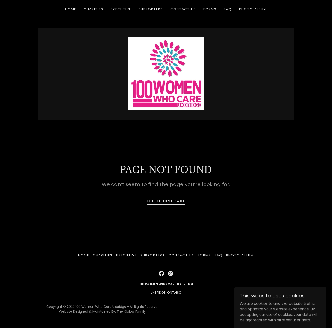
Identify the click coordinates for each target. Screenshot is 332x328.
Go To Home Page (166, 201)
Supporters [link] (151, 9)
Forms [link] (209, 9)
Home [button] (83, 255)
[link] (166, 73)
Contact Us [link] (183, 9)
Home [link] (70, 9)
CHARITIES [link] (93, 9)
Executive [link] (121, 9)
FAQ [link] (228, 9)
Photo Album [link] (253, 9)
